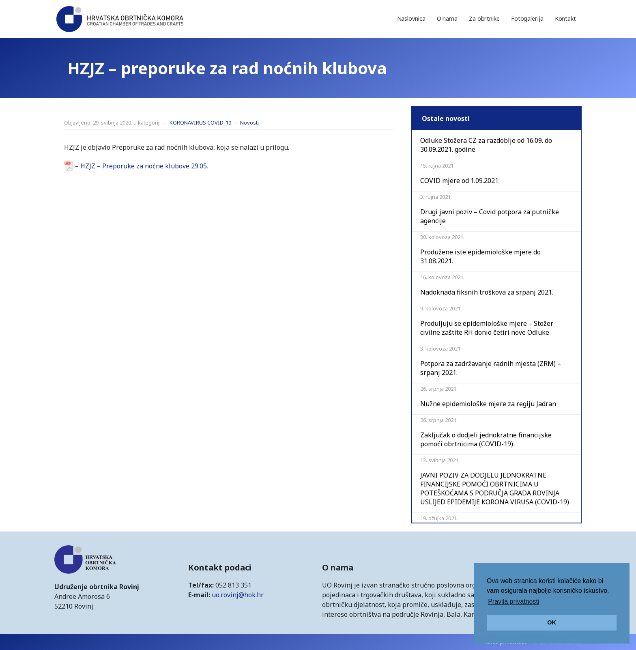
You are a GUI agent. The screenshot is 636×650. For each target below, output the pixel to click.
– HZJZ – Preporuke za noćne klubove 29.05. (141, 165)
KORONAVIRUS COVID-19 (200, 122)
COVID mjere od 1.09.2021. (460, 180)
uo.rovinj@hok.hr (238, 594)
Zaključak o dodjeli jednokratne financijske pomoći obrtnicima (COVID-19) (486, 439)
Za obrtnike (484, 18)
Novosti (249, 122)
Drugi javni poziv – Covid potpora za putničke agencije (489, 216)
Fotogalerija (527, 18)
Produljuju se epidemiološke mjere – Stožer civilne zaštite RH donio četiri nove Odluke (486, 328)
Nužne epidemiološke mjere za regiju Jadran (488, 403)
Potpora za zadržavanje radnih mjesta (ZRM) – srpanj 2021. (490, 368)
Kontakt (565, 18)
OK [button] (551, 622)
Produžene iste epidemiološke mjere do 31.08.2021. (480, 256)
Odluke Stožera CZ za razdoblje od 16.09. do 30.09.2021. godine (486, 145)
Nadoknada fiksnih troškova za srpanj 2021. (486, 292)
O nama (447, 18)
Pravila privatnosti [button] (513, 601)
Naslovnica (411, 18)
